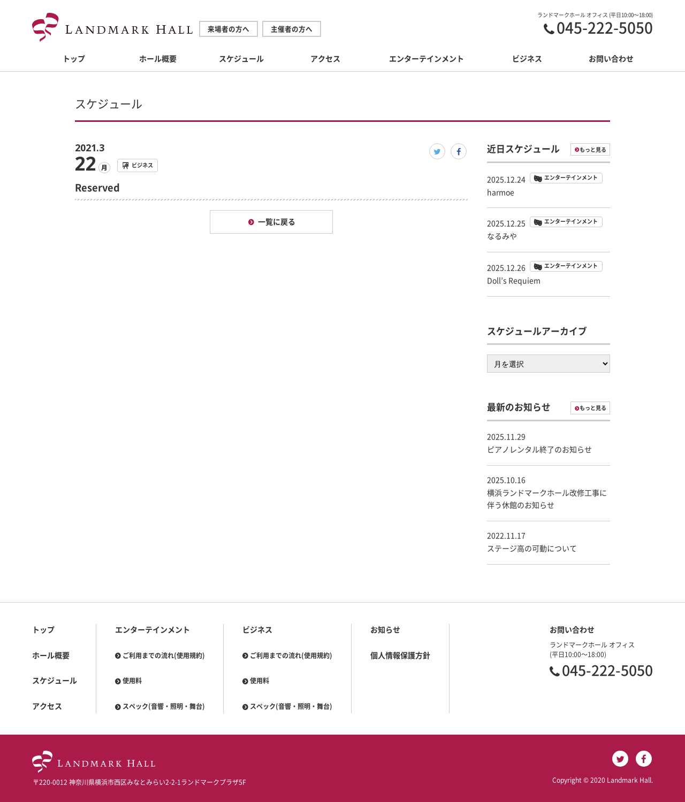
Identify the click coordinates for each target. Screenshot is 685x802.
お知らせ (385, 630)
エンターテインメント (426, 59)
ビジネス (527, 59)
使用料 (132, 680)
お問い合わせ (611, 59)
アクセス (325, 59)
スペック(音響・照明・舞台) (164, 706)
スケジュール (241, 59)
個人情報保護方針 (400, 655)
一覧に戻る (276, 222)
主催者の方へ (292, 29)
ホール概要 (158, 59)
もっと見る (593, 149)
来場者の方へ (228, 29)
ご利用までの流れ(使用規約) (164, 655)
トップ (74, 59)
